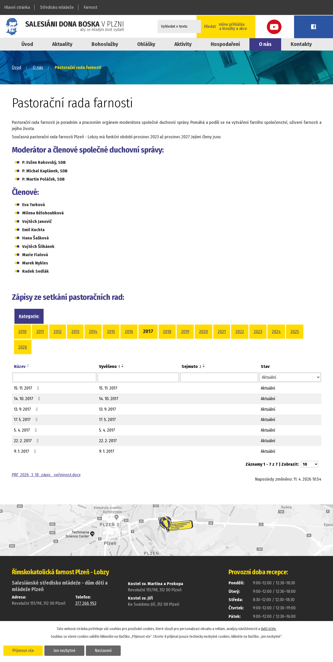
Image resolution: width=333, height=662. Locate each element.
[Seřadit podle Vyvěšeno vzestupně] (123, 365)
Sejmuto (191, 366)
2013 (75, 331)
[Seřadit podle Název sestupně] (28, 367)
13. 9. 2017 (27, 409)
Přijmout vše (24, 650)
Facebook (321, 26)
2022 (239, 331)
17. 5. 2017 (26, 419)
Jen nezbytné (66, 650)
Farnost (90, 7)
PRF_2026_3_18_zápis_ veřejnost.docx (46, 475)
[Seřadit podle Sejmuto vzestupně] (204, 365)
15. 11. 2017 (27, 388)
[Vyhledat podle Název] (54, 377)
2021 (222, 331)
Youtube (298, 26)
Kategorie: (29, 316)
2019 (185, 331)
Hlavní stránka (17, 7)
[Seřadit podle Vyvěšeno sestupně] (123, 367)
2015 (111, 331)
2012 (58, 331)
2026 (22, 347)
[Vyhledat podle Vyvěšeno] (138, 377)
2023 (258, 331)
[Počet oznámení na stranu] (309, 464)
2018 (167, 331)
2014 (93, 331)
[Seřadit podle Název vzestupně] (28, 365)
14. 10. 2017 (28, 398)
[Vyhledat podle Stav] (290, 377)
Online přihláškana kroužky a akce (262, 26)
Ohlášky (146, 44)
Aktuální (268, 388)
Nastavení (106, 650)
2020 (203, 331)
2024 (276, 331)
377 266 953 (85, 603)
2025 (294, 331)
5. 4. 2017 (26, 430)
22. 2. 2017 (27, 440)
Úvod (27, 44)
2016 (129, 331)
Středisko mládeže (57, 7)
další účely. (268, 628)
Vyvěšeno (109, 366)
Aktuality (62, 44)
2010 (22, 331)
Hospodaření (225, 44)
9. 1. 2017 (26, 451)
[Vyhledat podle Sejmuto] (219, 377)
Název (20, 366)
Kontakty (301, 44)
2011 (40, 331)
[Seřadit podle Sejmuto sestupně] (204, 367)
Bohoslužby (105, 44)
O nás (265, 44)
